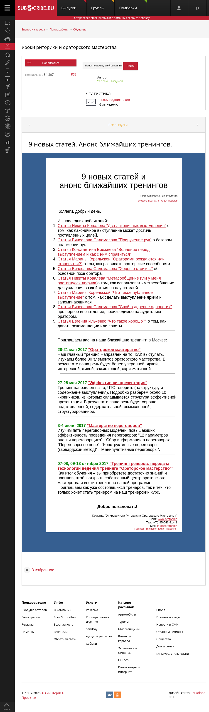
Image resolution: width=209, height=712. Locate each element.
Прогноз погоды (168, 617)
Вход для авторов (34, 610)
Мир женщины (129, 629)
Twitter (163, 200)
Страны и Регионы (169, 632)
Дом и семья (165, 646)
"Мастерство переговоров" (114, 425)
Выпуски (73, 5)
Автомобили (127, 614)
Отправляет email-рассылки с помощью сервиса (112, 18)
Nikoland (199, 693)
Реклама (92, 610)
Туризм (123, 622)
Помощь (28, 632)
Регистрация (31, 617)
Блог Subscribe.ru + (67, 617)
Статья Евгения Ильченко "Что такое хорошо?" (102, 321)
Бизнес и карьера (33, 29)
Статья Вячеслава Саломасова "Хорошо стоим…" (105, 268)
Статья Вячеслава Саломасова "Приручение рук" (104, 240)
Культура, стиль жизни (172, 653)
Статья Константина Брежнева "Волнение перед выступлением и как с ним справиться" (104, 252)
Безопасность (64, 624)
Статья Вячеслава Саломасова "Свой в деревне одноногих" (115, 307)
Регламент (29, 624)
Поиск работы (59, 29)
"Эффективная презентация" (117, 383)
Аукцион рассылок (99, 636)
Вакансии (61, 632)
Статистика (98, 93)
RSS (73, 74)
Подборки (133, 5)
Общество (163, 639)
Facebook (142, 200)
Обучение (79, 29)
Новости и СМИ (167, 624)
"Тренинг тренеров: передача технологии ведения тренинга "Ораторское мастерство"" (116, 466)
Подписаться (50, 63)
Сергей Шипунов (110, 81)
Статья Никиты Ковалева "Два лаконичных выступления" (112, 225)
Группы (102, 5)
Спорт (160, 610)
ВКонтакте (153, 200)
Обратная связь (65, 639)
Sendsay (91, 629)
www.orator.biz (167, 519)
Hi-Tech (123, 660)
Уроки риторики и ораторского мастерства (69, 47)
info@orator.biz (167, 526)
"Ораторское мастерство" (114, 349)
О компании (62, 610)
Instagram (173, 200)
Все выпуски (118, 125)
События (92, 643)
